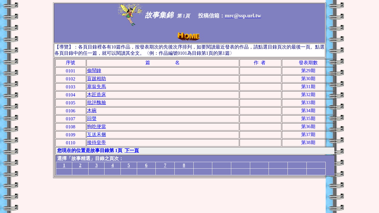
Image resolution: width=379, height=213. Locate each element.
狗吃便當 (96, 126)
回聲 (92, 118)
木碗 (92, 110)
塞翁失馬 (96, 86)
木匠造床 (96, 94)
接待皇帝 (96, 142)
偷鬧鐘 (94, 70)
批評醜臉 (96, 102)
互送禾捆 (96, 134)
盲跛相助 (96, 78)
